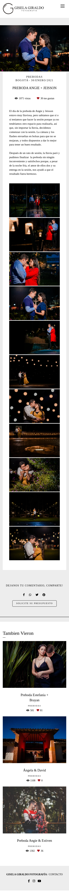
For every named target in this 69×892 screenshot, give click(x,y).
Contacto (56, 874)
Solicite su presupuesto (34, 603)
